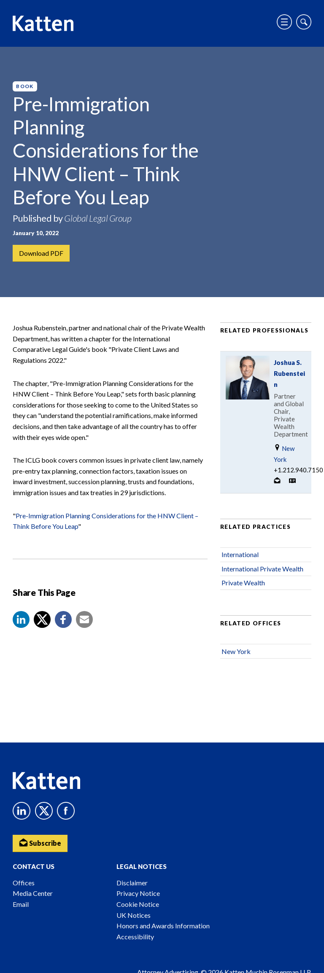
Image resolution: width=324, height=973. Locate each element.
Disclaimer (132, 883)
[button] (21, 619)
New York (284, 453)
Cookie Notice (137, 904)
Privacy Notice (138, 893)
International (240, 554)
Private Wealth (243, 583)
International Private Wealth (262, 569)
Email (21, 904)
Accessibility (135, 937)
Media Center (33, 893)
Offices (24, 883)
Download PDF (41, 253)
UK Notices (133, 915)
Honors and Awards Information (163, 926)
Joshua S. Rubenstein (289, 373)
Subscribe (40, 842)
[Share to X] (42, 619)
